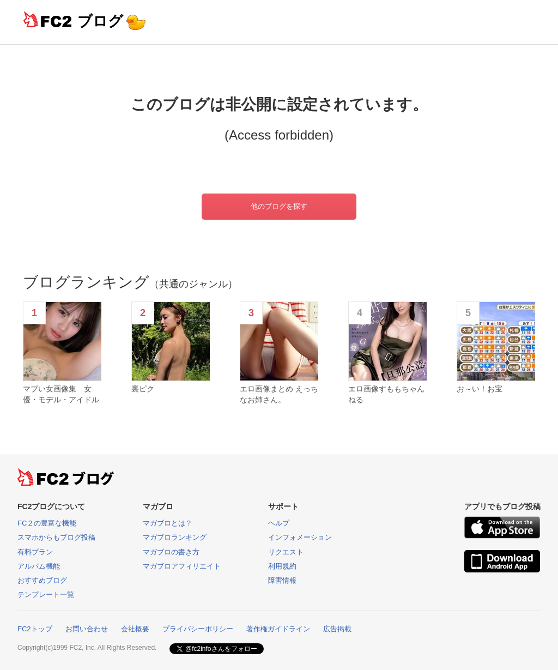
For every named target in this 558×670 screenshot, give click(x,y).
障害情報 (282, 580)
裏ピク (142, 388)
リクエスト (286, 552)
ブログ (100, 21)
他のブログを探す (279, 206)
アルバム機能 (38, 566)
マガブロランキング (175, 537)
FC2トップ (34, 629)
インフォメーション (300, 537)
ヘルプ (278, 523)
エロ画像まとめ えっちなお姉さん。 (279, 394)
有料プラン (35, 552)
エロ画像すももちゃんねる (386, 394)
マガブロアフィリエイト (182, 566)
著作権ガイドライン (278, 629)
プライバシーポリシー (197, 629)
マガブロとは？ (167, 523)
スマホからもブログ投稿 (56, 537)
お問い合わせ (86, 629)
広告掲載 (337, 629)
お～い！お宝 (479, 388)
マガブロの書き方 (171, 552)
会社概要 (135, 629)
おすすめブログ (42, 580)
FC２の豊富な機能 (46, 523)
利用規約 (282, 566)
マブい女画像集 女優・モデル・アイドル (61, 394)
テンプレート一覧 (45, 594)
